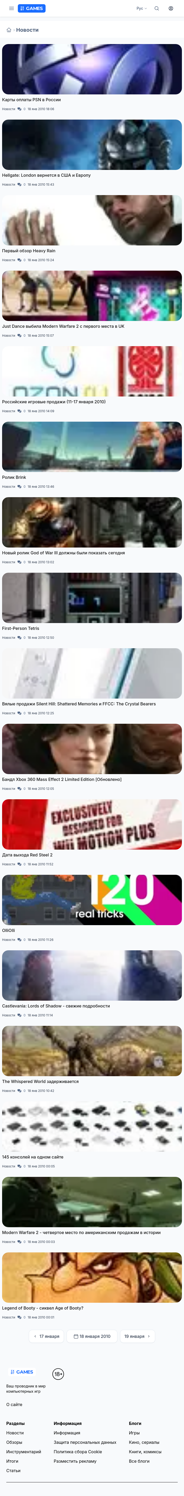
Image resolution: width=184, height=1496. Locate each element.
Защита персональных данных (85, 1442)
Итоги (12, 1461)
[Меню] (11, 8)
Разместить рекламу (75, 1461)
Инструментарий (23, 1451)
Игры (134, 1432)
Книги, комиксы (145, 1451)
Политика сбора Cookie (78, 1451)
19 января (138, 1336)
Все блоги (139, 1461)
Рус (142, 8)
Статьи (13, 1470)
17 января (46, 1336)
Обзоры (14, 1442)
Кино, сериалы (144, 1442)
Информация (67, 1432)
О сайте (14, 1404)
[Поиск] (156, 8)
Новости (27, 30)
